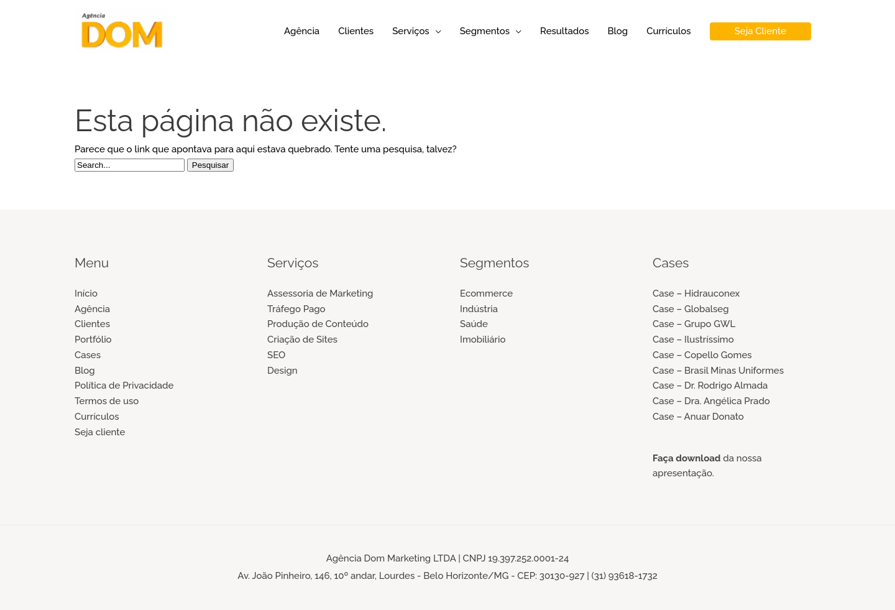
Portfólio (93, 339)
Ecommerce (486, 293)
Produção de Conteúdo (318, 324)
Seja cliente (100, 432)
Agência (301, 31)
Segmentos (485, 31)
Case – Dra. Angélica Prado (711, 401)
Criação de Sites (302, 339)
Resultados (564, 31)
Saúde (474, 324)
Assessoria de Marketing (320, 293)
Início (86, 293)
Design (282, 370)
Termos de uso (107, 401)
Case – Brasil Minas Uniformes (718, 370)
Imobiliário (482, 339)
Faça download (687, 458)
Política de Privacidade (124, 385)
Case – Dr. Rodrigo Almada (710, 385)
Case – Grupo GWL (694, 324)
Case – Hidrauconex (696, 293)
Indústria (479, 309)
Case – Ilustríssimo (693, 339)
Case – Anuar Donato (698, 416)
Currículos (668, 31)
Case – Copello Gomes (702, 355)
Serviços (410, 31)
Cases (88, 355)
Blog (617, 31)
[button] (760, 31)
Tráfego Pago (296, 309)
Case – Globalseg (691, 309)
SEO (276, 355)
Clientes (356, 31)
